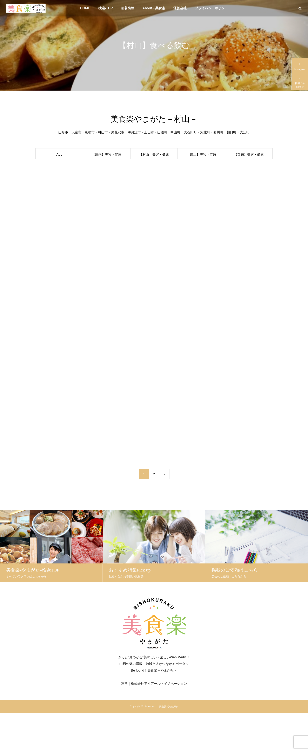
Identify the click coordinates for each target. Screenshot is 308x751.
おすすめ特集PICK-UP (59, 166)
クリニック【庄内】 (59, 191)
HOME (85, 8)
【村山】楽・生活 (154, 179)
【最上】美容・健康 (201, 154)
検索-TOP (105, 8)
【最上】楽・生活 (201, 179)
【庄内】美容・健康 (106, 154)
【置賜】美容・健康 (249, 154)
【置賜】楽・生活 (249, 179)
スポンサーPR (59, 179)
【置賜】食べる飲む (249, 166)
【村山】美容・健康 (154, 154)
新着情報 (127, 8)
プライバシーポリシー (211, 8)
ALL (59, 154)
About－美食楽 (153, 8)
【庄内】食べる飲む (106, 166)
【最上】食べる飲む (201, 166)
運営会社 (180, 8)
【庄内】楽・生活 (106, 179)
